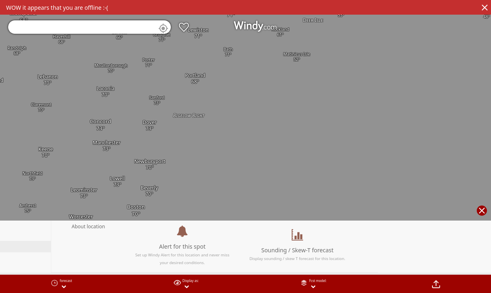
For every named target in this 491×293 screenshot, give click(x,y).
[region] (245, 146)
